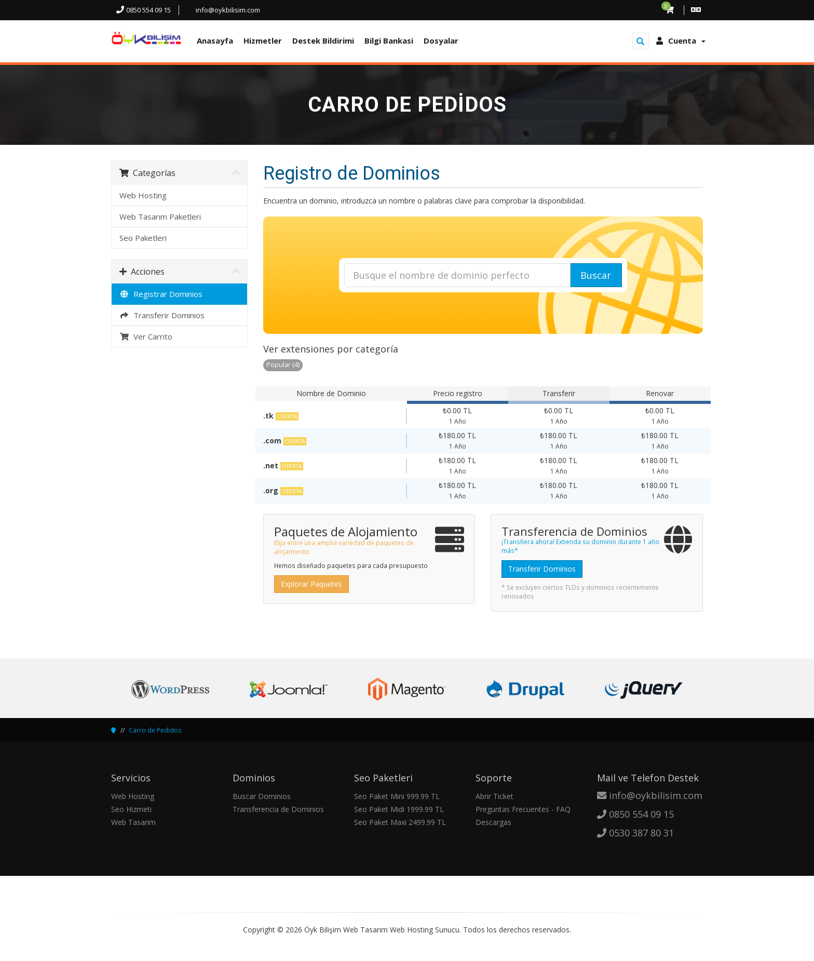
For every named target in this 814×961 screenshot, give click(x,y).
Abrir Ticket (494, 796)
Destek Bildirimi (323, 40)
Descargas (493, 822)
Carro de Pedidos (155, 730)
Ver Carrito (145, 336)
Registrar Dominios (160, 294)
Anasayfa (215, 40)
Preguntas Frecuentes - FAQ (523, 809)
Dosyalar (441, 40)
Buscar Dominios (262, 796)
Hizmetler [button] (262, 40)
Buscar (595, 275)
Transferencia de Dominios (278, 809)
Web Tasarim (133, 822)
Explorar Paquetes (311, 584)
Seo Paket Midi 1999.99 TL (399, 809)
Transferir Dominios (162, 315)
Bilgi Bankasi (388, 40)
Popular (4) (283, 364)
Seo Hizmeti (131, 809)
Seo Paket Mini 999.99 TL (397, 796)
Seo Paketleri (143, 238)
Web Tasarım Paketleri (160, 216)
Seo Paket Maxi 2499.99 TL (400, 822)
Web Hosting (143, 195)
